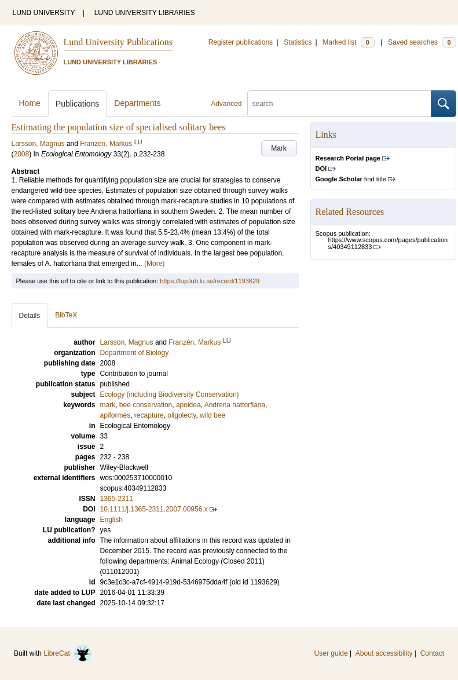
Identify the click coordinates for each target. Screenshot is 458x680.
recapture (149, 415)
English (111, 520)
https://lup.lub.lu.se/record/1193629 (209, 280)
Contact (432, 653)
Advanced (226, 104)
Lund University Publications (118, 42)
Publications (78, 103)
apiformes (115, 415)
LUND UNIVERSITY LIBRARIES (144, 13)
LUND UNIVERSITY (44, 13)
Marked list (348, 42)
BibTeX (66, 315)
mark (108, 405)
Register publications (240, 42)
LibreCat (67, 653)
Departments (137, 103)
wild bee (212, 415)
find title (351, 179)
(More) (154, 263)
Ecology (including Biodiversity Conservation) (169, 394)
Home (30, 103)
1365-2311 (116, 499)
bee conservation (145, 405)
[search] (339, 103)
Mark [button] (279, 148)
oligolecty (181, 415)
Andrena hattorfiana (234, 405)
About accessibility (384, 653)
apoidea (188, 405)
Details (30, 316)
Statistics (298, 42)
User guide (331, 653)
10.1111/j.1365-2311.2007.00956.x (154, 509)
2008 (22, 154)
